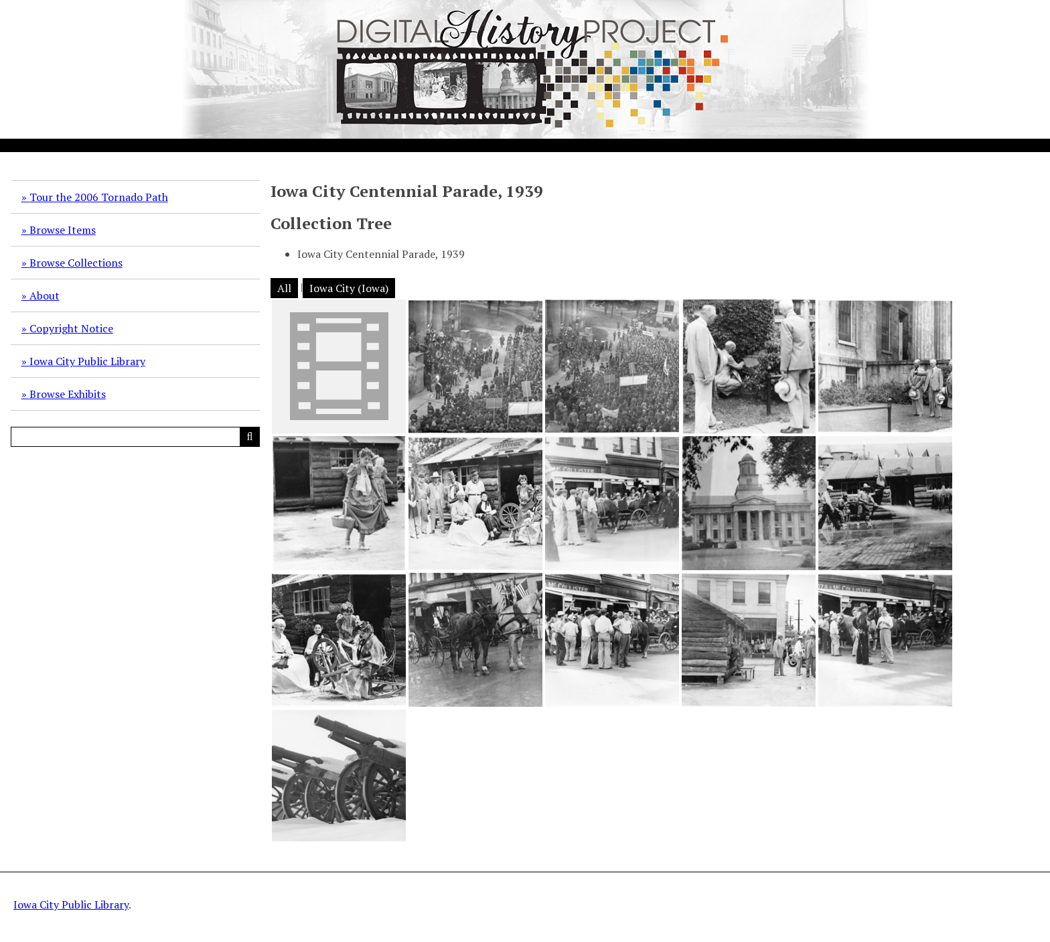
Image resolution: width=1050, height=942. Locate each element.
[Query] (135, 437)
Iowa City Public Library (87, 361)
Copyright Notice (71, 328)
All (284, 288)
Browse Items (62, 229)
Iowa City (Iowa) (348, 288)
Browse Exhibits (67, 394)
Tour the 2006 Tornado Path (98, 197)
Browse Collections (76, 262)
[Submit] (250, 437)
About (44, 295)
